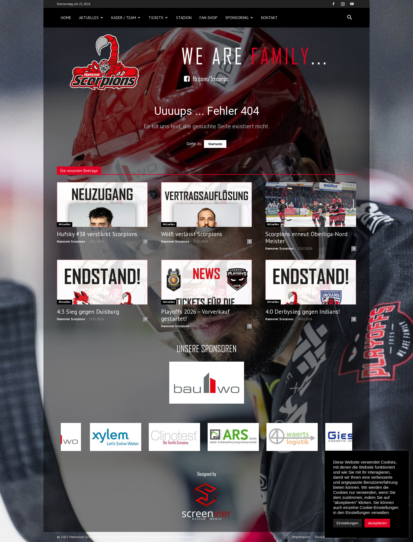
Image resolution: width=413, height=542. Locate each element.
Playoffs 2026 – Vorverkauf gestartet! (195, 315)
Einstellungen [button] (347, 523)
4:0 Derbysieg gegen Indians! (302, 311)
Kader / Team (125, 17)
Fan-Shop (208, 17)
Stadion (184, 17)
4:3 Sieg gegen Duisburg (88, 311)
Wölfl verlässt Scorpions (191, 234)
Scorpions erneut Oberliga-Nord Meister (306, 237)
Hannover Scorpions (71, 241)
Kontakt (269, 17)
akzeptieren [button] (377, 523)
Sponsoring (239, 17)
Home (66, 17)
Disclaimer (323, 537)
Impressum (301, 537)
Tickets (158, 17)
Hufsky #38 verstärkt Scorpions (97, 234)
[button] (349, 17)
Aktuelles (91, 17)
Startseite (215, 144)
